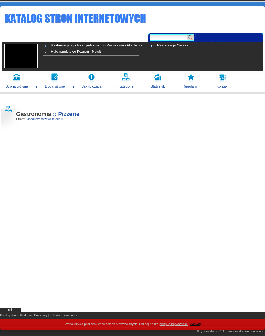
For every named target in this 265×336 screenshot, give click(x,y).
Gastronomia (33, 114)
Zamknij (195, 324)
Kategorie (126, 86)
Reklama (26, 315)
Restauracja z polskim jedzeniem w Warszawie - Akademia (96, 45)
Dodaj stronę (55, 86)
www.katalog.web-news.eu (245, 331)
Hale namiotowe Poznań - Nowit (76, 51)
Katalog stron (9, 315)
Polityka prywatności (63, 315)
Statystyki (158, 86)
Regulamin (191, 86)
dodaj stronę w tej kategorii (45, 118)
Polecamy (40, 315)
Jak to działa (91, 86)
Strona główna (16, 86)
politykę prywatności (173, 324)
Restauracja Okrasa (172, 45)
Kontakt (222, 86)
